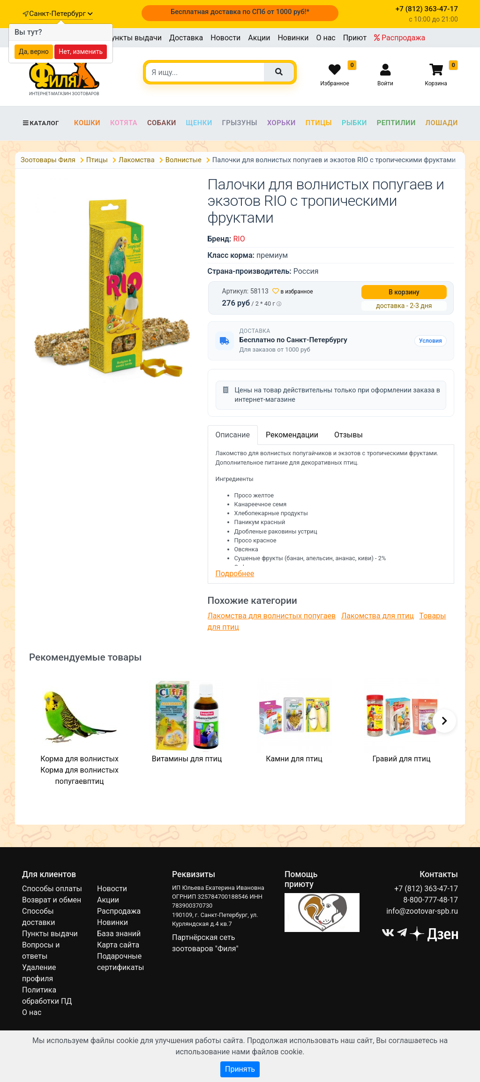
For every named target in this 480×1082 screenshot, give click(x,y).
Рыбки (354, 123)
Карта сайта (118, 944)
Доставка (186, 37)
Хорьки (281, 123)
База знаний (119, 933)
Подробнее (235, 573)
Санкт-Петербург (60, 13)
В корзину (404, 292)
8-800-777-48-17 (430, 899)
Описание (233, 434)
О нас (325, 37)
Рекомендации (292, 434)
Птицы (319, 123)
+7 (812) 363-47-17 (426, 888)
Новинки (293, 37)
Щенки (199, 123)
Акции (259, 37)
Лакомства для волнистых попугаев (272, 615)
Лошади (442, 123)
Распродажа (399, 37)
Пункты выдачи (134, 37)
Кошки (87, 123)
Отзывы (348, 434)
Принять (240, 1069)
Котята (123, 123)
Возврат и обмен (51, 899)
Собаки (161, 123)
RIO (239, 238)
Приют (355, 37)
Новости (225, 37)
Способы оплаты (52, 888)
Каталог (40, 123)
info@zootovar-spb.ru (422, 911)
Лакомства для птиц (377, 615)
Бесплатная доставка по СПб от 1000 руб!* (240, 12)
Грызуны (239, 123)
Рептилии (396, 123)
